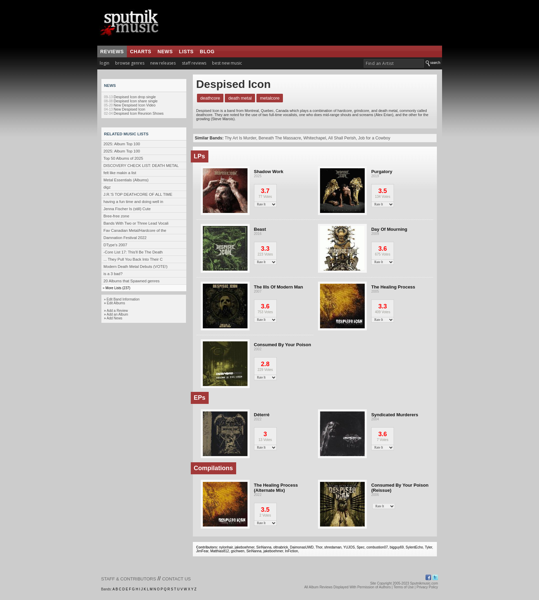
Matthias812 (219, 551)
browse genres (129, 63)
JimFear (202, 551)
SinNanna (264, 547)
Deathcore (210, 98)
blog (207, 51)
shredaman (332, 547)
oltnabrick (280, 547)
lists (186, 51)
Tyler (428, 547)
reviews (112, 51)
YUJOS (349, 547)
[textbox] (394, 63)
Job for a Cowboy (374, 138)
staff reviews (194, 63)
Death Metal (240, 98)
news (165, 51)
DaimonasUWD (302, 547)
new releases (163, 63)
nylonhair (226, 547)
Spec (361, 547)
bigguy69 (397, 547)
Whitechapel (314, 138)
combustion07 (377, 547)
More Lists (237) (118, 288)
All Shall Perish (342, 138)
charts (140, 51)
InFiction (291, 551)
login (104, 63)
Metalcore (269, 98)
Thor (319, 547)
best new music (227, 63)
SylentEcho (414, 547)
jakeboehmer (244, 547)
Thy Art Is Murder (240, 138)
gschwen (237, 551)
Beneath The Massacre (279, 138)
